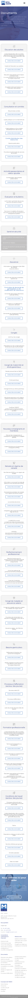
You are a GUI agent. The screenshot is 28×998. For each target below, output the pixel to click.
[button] (24, 3)
